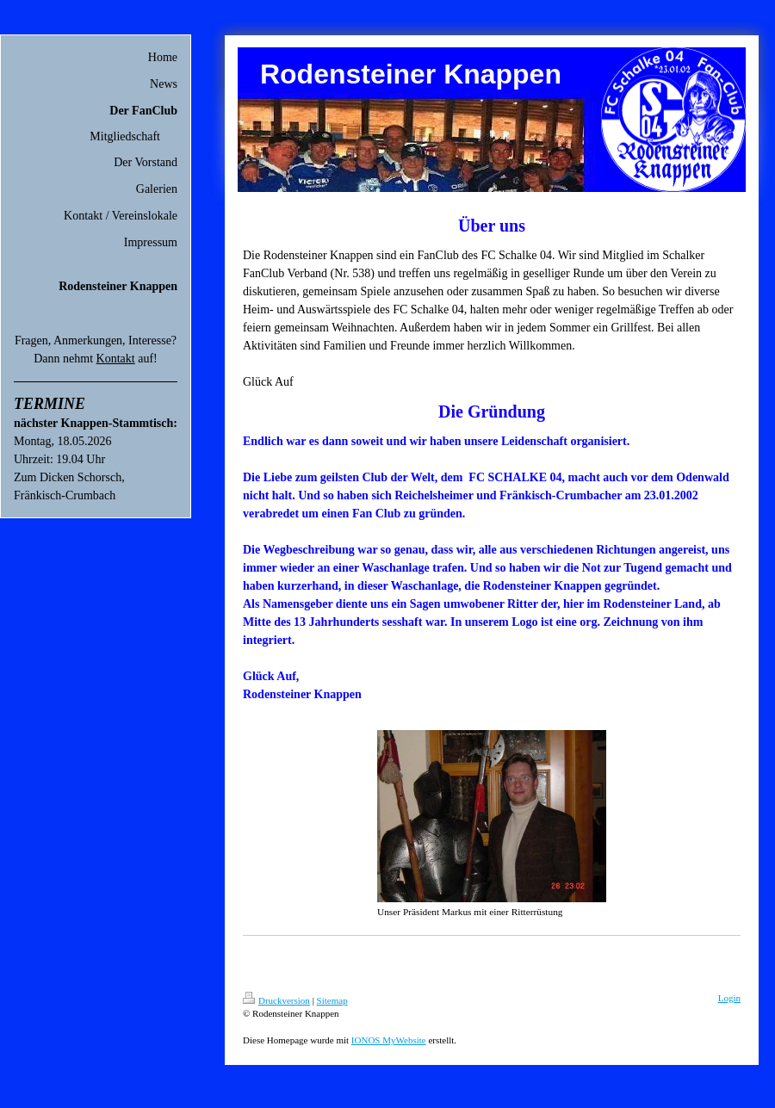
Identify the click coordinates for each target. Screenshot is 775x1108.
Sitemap (332, 1000)
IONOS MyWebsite (388, 1040)
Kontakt (115, 358)
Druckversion (276, 1000)
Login (729, 998)
